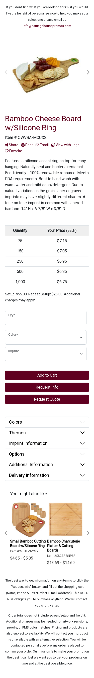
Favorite (13, 151)
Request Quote (47, 399)
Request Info (47, 387)
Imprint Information (28, 443)
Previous (6, 72)
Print (27, 145)
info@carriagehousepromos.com (47, 26)
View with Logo (65, 145)
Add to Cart (47, 375)
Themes (17, 432)
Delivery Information (29, 475)
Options (17, 454)
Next (87, 72)
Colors (15, 422)
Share (11, 145)
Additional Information (31, 464)
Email (42, 145)
